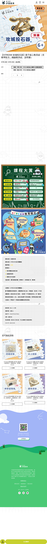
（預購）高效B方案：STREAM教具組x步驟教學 (24, 70)
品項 (2, 67)
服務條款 (23, 483)
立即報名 (23, 438)
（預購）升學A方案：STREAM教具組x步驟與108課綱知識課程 (27, 67)
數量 (2, 73)
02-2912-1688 (23, 435)
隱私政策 (17, 483)
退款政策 (30, 483)
